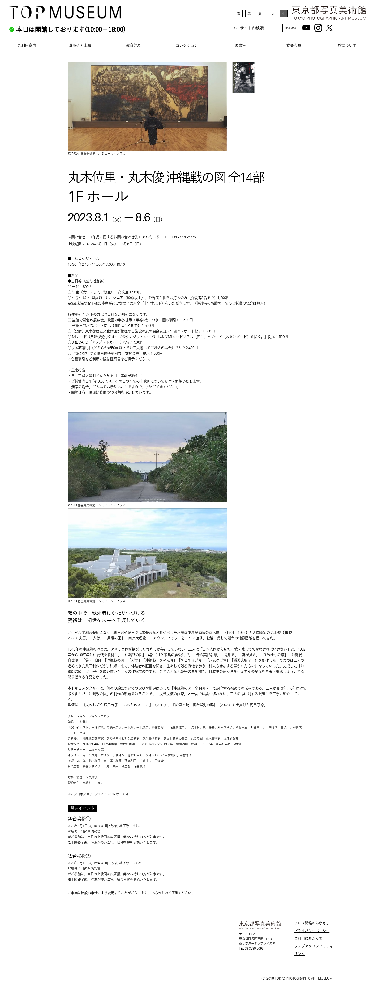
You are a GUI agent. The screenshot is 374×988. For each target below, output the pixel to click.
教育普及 (133, 45)
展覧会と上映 (80, 45)
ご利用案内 (27, 45)
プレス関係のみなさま (311, 923)
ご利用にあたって (308, 938)
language (290, 28)
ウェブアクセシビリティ (313, 946)
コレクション (187, 45)
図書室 (240, 45)
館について (347, 45)
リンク (299, 954)
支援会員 (293, 45)
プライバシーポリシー (311, 931)
